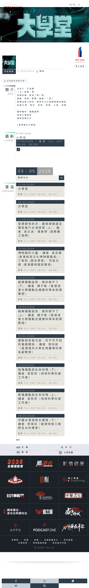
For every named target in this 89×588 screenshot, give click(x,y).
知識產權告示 (51, 540)
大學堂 (21, 137)
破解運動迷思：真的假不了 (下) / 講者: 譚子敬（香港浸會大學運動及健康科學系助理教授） (40, 288)
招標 (37, 540)
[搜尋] (79, 4)
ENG (70, 5)
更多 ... (19, 440)
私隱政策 (23, 543)
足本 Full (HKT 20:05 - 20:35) (37, 194)
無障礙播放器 (40, 543)
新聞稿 (16, 540)
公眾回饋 (68, 453)
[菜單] (86, 4)
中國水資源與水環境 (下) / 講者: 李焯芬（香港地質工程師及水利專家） (39, 424)
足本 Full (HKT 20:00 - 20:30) (38, 212)
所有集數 (9, 71)
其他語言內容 (60, 543)
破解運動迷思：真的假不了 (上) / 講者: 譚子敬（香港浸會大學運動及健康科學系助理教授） (40, 317)
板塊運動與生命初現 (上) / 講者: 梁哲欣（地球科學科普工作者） (39, 398)
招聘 (27, 540)
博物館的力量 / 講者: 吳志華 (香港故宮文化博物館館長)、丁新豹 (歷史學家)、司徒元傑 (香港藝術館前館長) (40, 258)
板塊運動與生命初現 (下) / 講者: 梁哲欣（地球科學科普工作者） (39, 373)
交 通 (25, 447)
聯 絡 (25, 452)
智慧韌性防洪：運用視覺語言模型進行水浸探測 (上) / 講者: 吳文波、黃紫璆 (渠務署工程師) (40, 229)
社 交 (68, 447)
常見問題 (69, 540)
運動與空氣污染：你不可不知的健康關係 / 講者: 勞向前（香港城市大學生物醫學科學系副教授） (40, 346)
